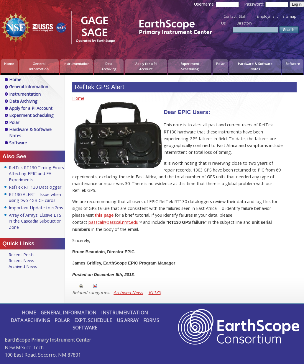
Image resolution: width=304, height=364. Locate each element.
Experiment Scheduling (189, 66)
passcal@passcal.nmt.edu (113, 222)
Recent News (21, 260)
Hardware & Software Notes (255, 66)
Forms (151, 320)
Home (9, 63)
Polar (220, 63)
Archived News (128, 292)
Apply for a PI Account (146, 66)
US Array (128, 320)
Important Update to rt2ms (36, 207)
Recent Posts (21, 254)
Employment (267, 16)
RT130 (155, 292)
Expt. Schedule (93, 320)
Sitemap (289, 16)
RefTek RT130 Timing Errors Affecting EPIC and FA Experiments (36, 173)
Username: (205, 4)
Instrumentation (76, 63)
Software (292, 63)
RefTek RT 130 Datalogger (35, 187)
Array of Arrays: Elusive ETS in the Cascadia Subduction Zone (35, 221)
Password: (254, 4)
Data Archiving (108, 66)
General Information (39, 66)
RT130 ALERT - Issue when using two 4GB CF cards (35, 197)
